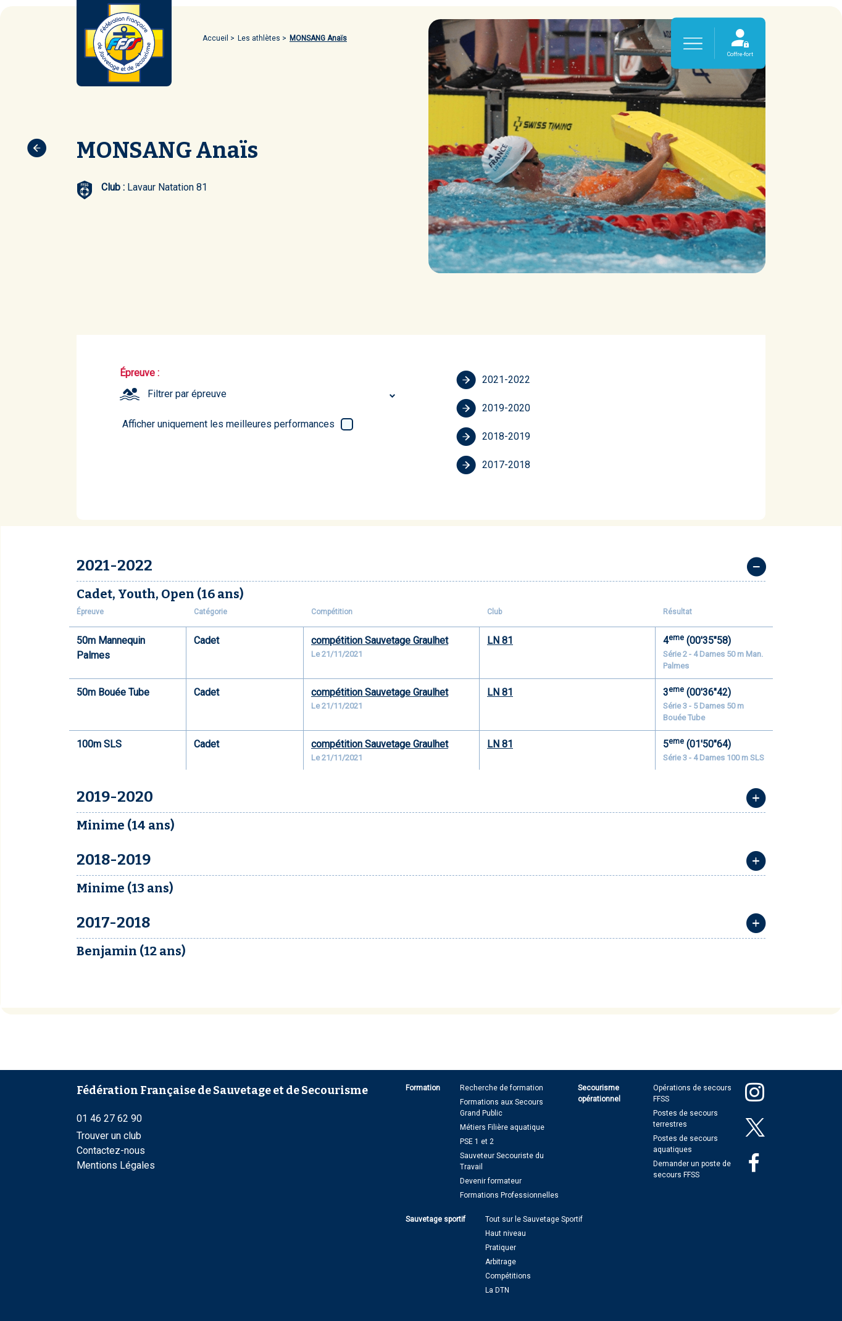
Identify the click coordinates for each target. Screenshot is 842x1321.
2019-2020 (493, 408)
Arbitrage (500, 1261)
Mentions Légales (116, 1165)
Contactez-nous (111, 1150)
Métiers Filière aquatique (502, 1127)
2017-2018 (493, 465)
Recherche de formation (501, 1088)
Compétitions (508, 1276)
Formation (423, 1088)
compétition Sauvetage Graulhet (379, 640)
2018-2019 (493, 437)
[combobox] (273, 394)
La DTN (497, 1290)
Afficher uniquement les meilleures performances (228, 424)
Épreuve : (139, 373)
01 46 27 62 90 (109, 1118)
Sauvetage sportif (435, 1219)
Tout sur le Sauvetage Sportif (534, 1219)
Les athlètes (259, 38)
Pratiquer (500, 1247)
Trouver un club (109, 1136)
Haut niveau (505, 1233)
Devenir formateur (491, 1181)
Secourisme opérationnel (599, 1093)
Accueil (215, 38)
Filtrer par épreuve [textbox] (187, 394)
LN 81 (500, 640)
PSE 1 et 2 (477, 1141)
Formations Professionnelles (509, 1195)
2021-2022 (493, 380)
